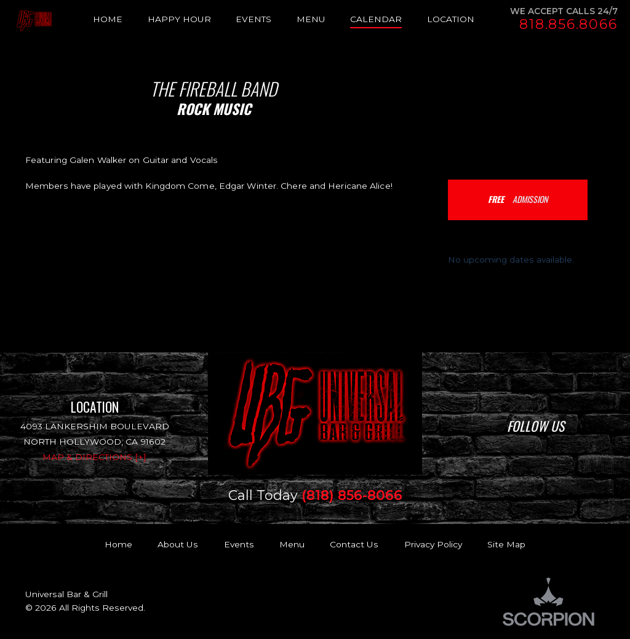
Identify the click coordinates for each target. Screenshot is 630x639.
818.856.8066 (568, 25)
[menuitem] (120, 19)
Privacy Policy (433, 544)
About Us (178, 544)
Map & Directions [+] (94, 457)
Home (118, 544)
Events (239, 544)
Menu (292, 544)
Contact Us (354, 544)
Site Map (506, 544)
